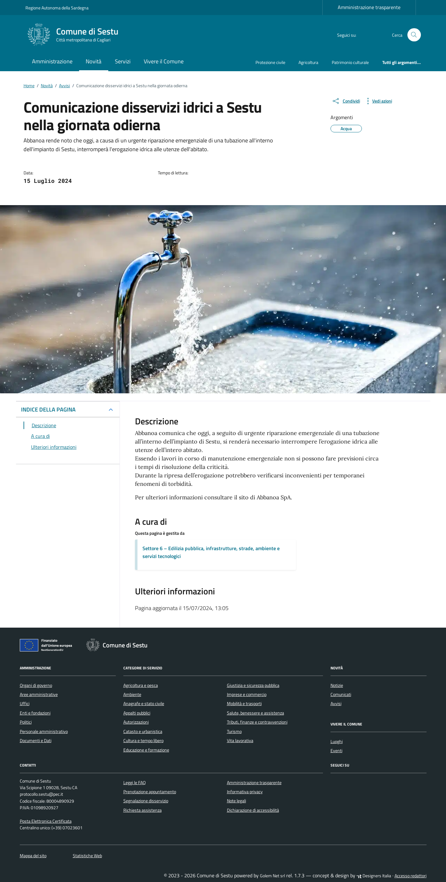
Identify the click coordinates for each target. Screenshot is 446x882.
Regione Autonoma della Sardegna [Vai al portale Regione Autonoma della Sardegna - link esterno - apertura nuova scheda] (57, 7)
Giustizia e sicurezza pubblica (253, 685)
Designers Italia (374, 875)
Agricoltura (308, 62)
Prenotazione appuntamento (149, 791)
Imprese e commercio (246, 694)
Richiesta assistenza (142, 810)
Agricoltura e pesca (140, 685)
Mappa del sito (33, 855)
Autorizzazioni (136, 722)
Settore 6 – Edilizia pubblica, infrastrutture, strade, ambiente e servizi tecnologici (211, 552)
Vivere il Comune (164, 61)
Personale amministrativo (44, 731)
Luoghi (336, 741)
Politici (26, 722)
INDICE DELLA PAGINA (48, 409)
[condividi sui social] (345, 101)
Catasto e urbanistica (142, 731)
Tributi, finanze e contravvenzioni (257, 722)
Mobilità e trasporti (244, 703)
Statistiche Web (87, 855)
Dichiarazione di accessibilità (253, 810)
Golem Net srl (272, 875)
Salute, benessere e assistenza (255, 712)
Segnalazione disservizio (145, 800)
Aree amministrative (39, 694)
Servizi (123, 61)
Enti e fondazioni (35, 712)
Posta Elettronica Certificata (46, 821)
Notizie (336, 685)
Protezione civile (270, 62)
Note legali (236, 800)
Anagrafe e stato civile (143, 703)
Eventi (336, 750)
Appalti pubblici (136, 712)
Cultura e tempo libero (143, 740)
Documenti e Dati (35, 740)
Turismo (234, 731)
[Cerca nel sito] (414, 35)
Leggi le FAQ (134, 782)
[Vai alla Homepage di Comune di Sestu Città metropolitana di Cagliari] (75, 35)
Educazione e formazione (146, 750)
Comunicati (340, 694)
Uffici (25, 703)
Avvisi (335, 703)
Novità (93, 61)
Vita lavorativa (240, 740)
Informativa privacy (245, 791)
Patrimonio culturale (350, 62)
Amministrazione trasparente (369, 7)
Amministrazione (52, 61)
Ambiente (132, 694)
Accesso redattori (411, 875)
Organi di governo (36, 685)
